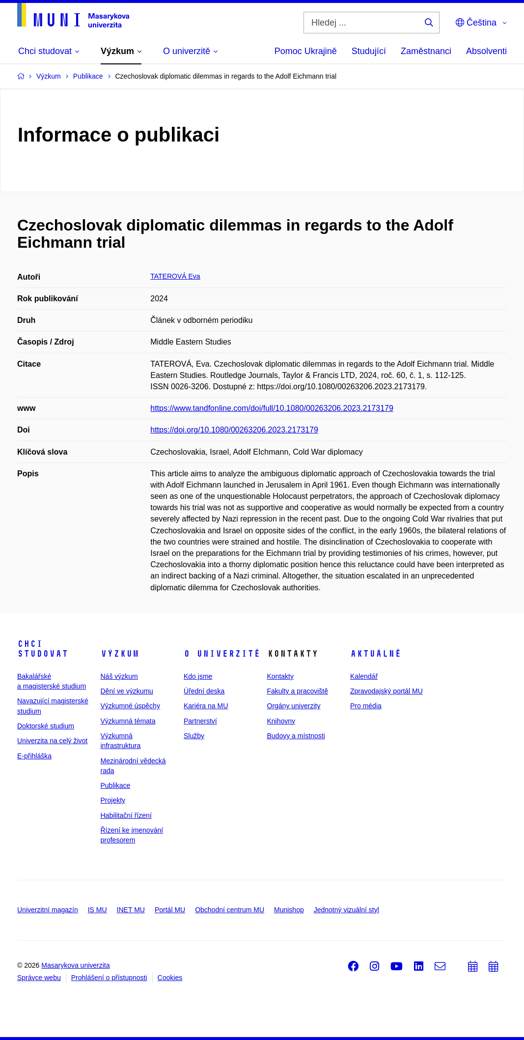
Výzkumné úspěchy (130, 706)
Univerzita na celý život (52, 741)
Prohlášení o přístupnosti (109, 978)
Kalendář (364, 676)
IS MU (97, 910)
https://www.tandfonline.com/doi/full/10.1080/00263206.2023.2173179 (271, 408)
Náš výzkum (119, 676)
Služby (194, 736)
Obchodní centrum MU (229, 910)
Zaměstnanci (426, 51)
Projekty (113, 800)
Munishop (289, 910)
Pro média (366, 706)
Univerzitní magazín (47, 910)
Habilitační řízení (126, 815)
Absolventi (486, 51)
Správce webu (39, 978)
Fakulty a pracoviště (298, 691)
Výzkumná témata (128, 721)
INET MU (131, 910)
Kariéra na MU (206, 706)
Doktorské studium (45, 726)
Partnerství (200, 721)
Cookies (170, 978)
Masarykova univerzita (75, 965)
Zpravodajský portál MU (386, 691)
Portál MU (170, 910)
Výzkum (120, 653)
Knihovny (281, 721)
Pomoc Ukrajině (306, 51)
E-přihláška (34, 756)
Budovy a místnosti (296, 736)
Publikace (116, 785)
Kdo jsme (198, 676)
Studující (369, 51)
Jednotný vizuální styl (346, 910)
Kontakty (280, 676)
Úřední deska (204, 691)
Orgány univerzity (294, 706)
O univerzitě (222, 653)
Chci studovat (42, 648)
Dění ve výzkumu (127, 691)
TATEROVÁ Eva (175, 276)
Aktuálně (375, 653)
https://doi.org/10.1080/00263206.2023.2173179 (234, 430)
